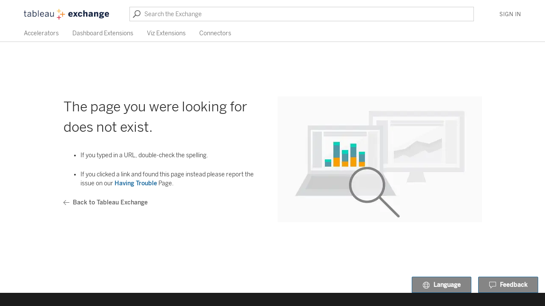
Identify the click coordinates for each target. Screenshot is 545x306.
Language (441, 285)
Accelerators (41, 33)
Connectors (215, 33)
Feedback (508, 285)
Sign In (510, 14)
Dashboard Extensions (102, 33)
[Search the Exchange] (301, 14)
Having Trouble (136, 183)
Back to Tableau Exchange (105, 202)
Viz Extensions (166, 33)
